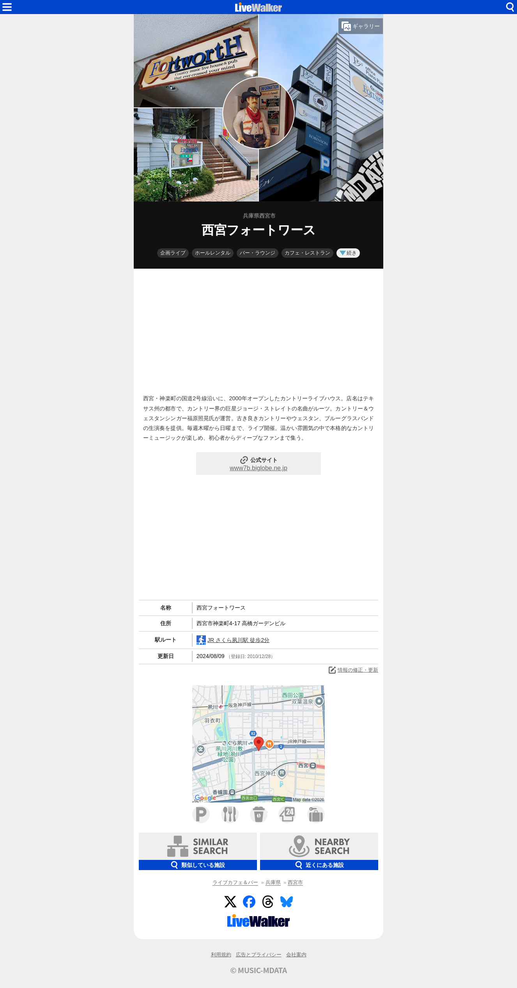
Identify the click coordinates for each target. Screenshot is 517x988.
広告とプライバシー (259, 955)
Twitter (230, 901)
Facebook (249, 901)
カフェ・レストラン (307, 253)
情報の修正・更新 (353, 670)
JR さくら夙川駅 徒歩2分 (233, 640)
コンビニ (287, 814)
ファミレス (230, 814)
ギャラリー (361, 26)
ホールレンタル (212, 253)
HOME (258, 7)
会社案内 (296, 955)
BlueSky (286, 901)
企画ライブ (173, 253)
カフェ (258, 814)
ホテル (316, 814)
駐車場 (201, 814)
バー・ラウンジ (257, 253)
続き (348, 253)
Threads (268, 901)
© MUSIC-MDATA (258, 970)
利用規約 (221, 955)
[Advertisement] (258, 329)
